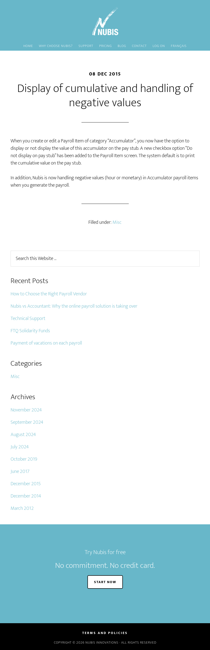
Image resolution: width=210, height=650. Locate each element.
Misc (117, 222)
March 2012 (22, 508)
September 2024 (27, 422)
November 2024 (26, 410)
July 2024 (20, 447)
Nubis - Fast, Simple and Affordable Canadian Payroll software (105, 21)
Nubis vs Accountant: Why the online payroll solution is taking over (74, 306)
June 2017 (20, 471)
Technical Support (28, 318)
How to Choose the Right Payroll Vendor (49, 294)
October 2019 (24, 459)
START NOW (105, 582)
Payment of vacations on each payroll (46, 343)
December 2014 (26, 496)
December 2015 (26, 484)
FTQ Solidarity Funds (30, 331)
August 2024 (23, 434)
